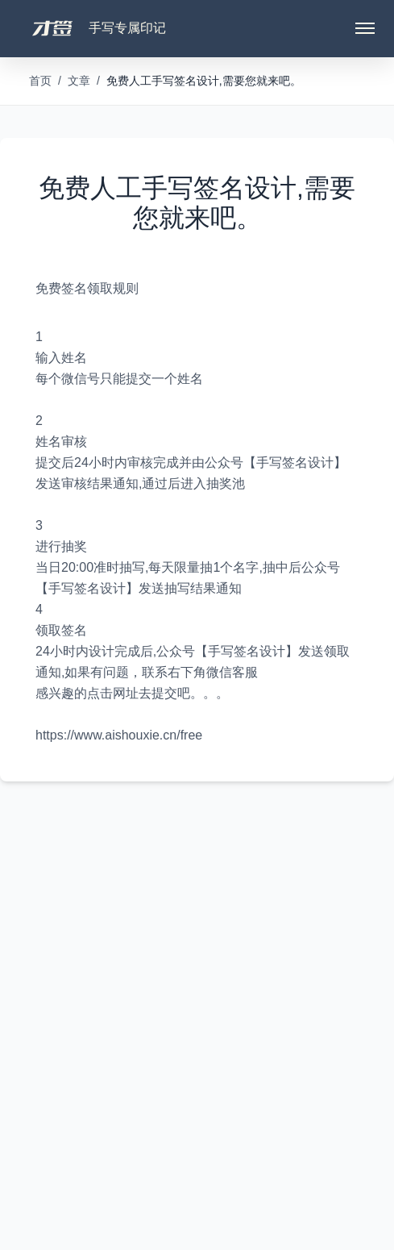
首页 (40, 80)
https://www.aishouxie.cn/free (118, 735)
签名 (74, 288)
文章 (79, 80)
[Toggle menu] (365, 28)
